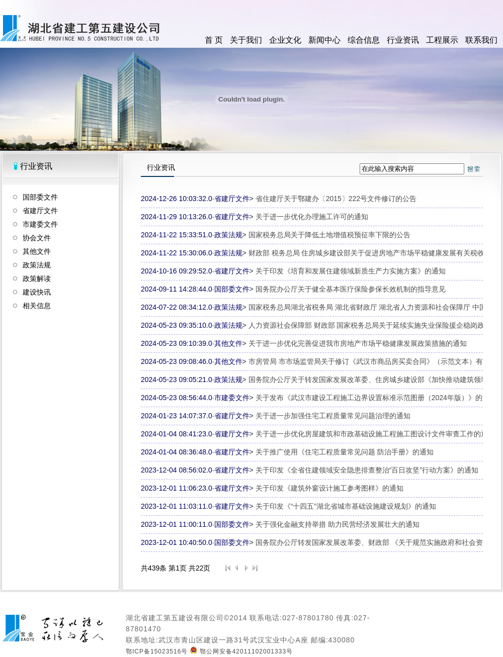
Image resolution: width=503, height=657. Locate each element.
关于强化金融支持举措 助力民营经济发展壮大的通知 (338, 524)
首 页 (214, 40)
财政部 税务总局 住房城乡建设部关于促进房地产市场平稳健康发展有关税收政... (372, 253)
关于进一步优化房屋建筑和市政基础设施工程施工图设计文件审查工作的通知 (375, 434)
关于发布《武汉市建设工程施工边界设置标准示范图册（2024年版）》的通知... (379, 398)
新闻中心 (324, 40)
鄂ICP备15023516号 (157, 651)
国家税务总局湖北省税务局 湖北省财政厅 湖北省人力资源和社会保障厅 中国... (370, 307)
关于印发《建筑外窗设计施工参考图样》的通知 (329, 488)
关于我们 (246, 40)
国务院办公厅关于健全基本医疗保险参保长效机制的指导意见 (351, 289)
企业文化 (285, 40)
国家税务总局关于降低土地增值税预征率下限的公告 (329, 235)
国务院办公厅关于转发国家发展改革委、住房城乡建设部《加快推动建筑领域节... (374, 380)
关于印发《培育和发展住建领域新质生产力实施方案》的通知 (351, 271)
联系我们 (481, 40)
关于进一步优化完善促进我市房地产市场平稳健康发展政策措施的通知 (357, 343)
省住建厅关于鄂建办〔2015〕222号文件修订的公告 (336, 199)
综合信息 (364, 40)
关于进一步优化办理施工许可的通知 (312, 217)
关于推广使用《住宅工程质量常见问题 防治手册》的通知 (345, 452)
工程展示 (442, 40)
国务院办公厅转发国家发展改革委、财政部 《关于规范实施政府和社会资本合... (379, 542)
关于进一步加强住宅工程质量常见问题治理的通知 (333, 416)
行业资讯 (403, 40)
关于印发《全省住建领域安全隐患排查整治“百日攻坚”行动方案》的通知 (367, 470)
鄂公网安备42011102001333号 (241, 651)
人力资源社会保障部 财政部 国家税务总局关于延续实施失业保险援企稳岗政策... (372, 325)
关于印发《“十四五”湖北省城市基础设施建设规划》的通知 (346, 506)
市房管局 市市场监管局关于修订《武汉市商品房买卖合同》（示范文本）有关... (372, 361)
